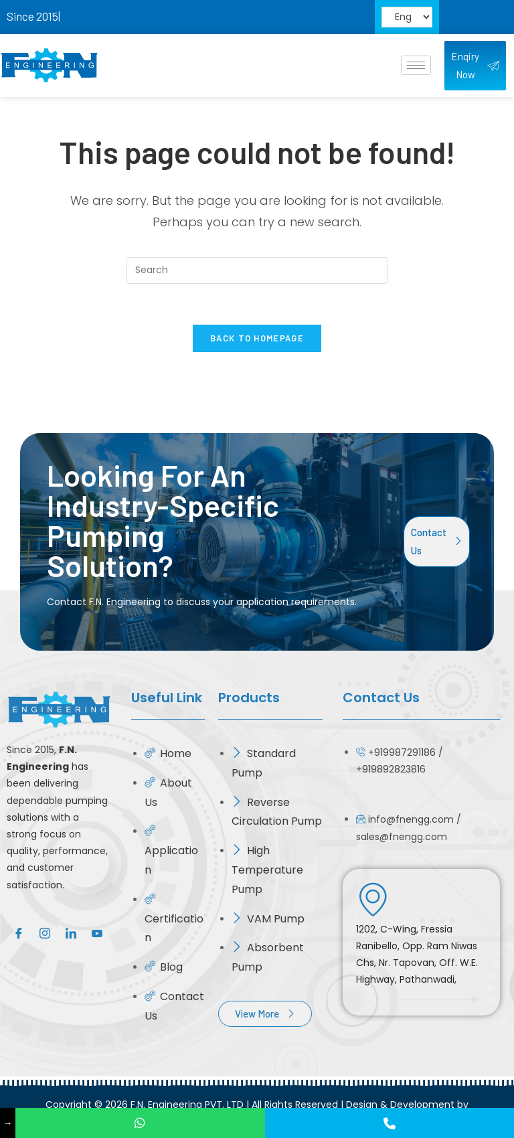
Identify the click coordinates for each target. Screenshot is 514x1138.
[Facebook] (18, 932)
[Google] (96, 932)
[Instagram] (44, 932)
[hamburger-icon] (416, 65)
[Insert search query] (257, 270)
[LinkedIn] (70, 932)
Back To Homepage (257, 338)
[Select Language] (406, 17)
